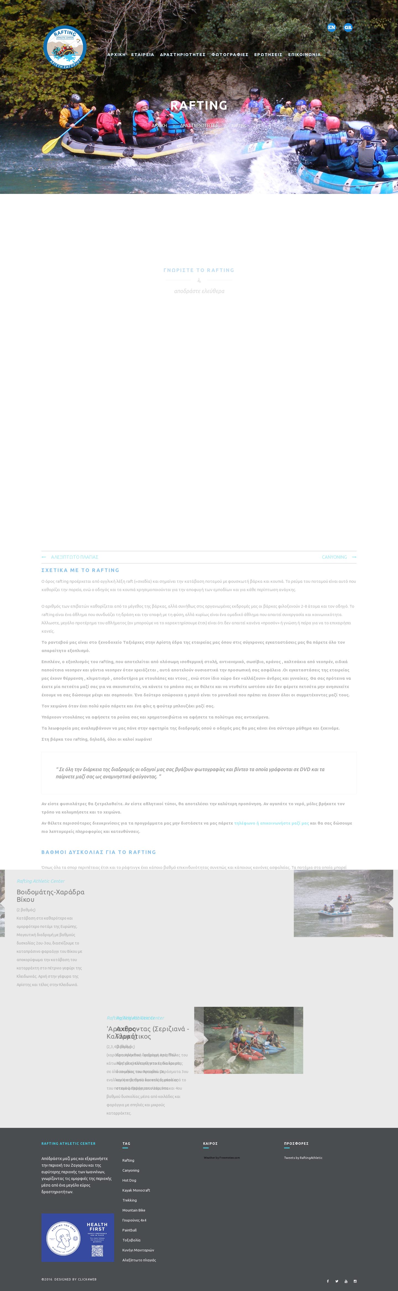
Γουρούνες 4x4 (134, 1220)
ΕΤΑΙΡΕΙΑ (143, 54)
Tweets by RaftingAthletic (303, 1157)
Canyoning (130, 1170)
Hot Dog (129, 1180)
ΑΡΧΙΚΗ (116, 54)
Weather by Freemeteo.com (222, 1157)
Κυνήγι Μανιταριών (138, 1250)
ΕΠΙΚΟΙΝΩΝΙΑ (304, 54)
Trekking (129, 1200)
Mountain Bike (133, 1210)
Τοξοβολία (131, 1240)
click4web (87, 1279)
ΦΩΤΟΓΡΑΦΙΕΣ (230, 54)
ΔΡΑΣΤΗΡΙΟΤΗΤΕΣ (183, 54)
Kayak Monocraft (136, 1190)
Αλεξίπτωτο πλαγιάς (139, 1260)
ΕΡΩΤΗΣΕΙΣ (268, 54)
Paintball (129, 1230)
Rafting (128, 1160)
